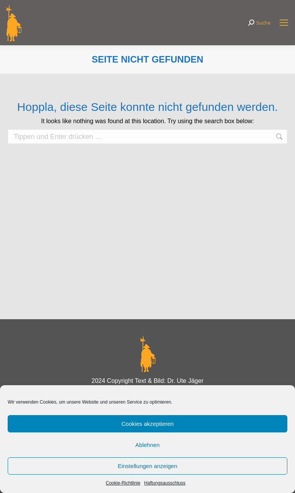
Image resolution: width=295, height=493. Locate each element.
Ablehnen (147, 445)
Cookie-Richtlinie (123, 483)
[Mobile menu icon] (283, 22)
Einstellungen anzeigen (147, 466)
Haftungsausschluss (164, 483)
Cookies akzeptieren (147, 423)
